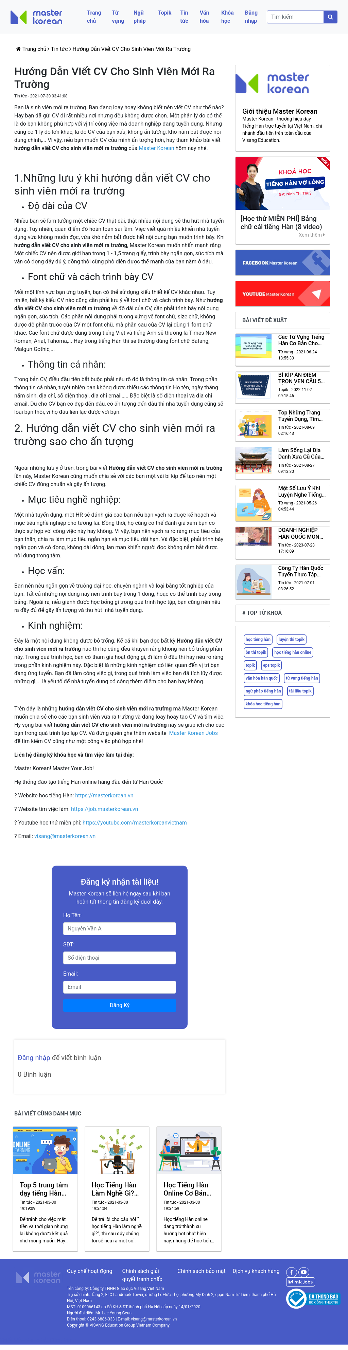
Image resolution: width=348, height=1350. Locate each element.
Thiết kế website (20, 1340)
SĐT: (68, 944)
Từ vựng (118, 17)
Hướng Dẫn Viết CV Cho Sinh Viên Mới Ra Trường (132, 49)
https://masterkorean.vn (105, 795)
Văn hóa (204, 17)
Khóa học (227, 17)
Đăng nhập (251, 17)
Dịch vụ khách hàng (255, 1271)
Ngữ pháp (140, 17)
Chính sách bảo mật (201, 1271)
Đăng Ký (120, 1005)
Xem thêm (312, 235)
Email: (70, 973)
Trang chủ (94, 17)
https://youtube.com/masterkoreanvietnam (135, 822)
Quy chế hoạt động (89, 1271)
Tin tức (184, 17)
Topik (164, 13)
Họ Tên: (72, 915)
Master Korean (156, 148)
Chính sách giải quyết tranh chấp (142, 1275)
